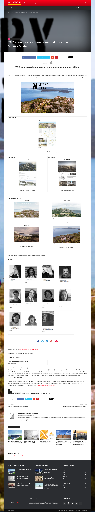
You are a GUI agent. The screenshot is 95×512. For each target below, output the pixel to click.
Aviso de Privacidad (70, 510)
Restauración (17, 38)
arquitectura (17, 393)
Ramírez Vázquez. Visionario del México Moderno (75, 406)
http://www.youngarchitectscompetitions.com (26, 415)
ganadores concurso (35, 393)
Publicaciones (66, 483)
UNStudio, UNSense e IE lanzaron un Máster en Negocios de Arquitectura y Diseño (80, 443)
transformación (44, 393)
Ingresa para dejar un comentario (15, 455)
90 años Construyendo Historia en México (18, 406)
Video (69, 3)
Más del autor (24, 427)
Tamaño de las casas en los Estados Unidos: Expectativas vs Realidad (51, 486)
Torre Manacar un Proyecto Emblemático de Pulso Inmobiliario (50, 471)
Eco (46, 3)
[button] (85, 3)
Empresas (65, 478)
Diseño (64, 474)
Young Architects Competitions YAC (17, 49)
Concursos (53, 3)
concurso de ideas (25, 393)
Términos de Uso (61, 510)
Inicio (9, 12)
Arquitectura (66, 470)
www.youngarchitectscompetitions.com (28, 349)
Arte (64, 485)
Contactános (84, 510)
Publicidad (78, 510)
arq (35, 3)
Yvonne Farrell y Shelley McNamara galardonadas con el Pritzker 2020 (63, 443)
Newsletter (40, 7)
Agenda (62, 3)
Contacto (34, 7)
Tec (40, 3)
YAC (12, 390)
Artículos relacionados (14, 427)
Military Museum (16, 391)
